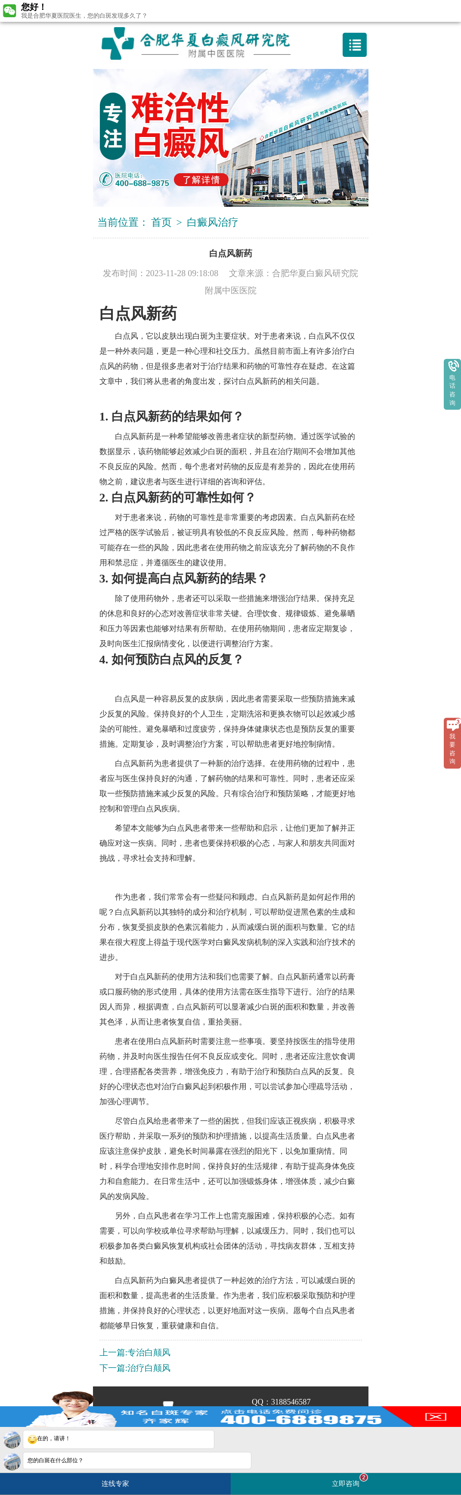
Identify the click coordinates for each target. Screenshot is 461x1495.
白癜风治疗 (212, 222)
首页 (161, 222)
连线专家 (115, 1483)
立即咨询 (350, 1480)
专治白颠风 (148, 1352)
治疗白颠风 (148, 1368)
